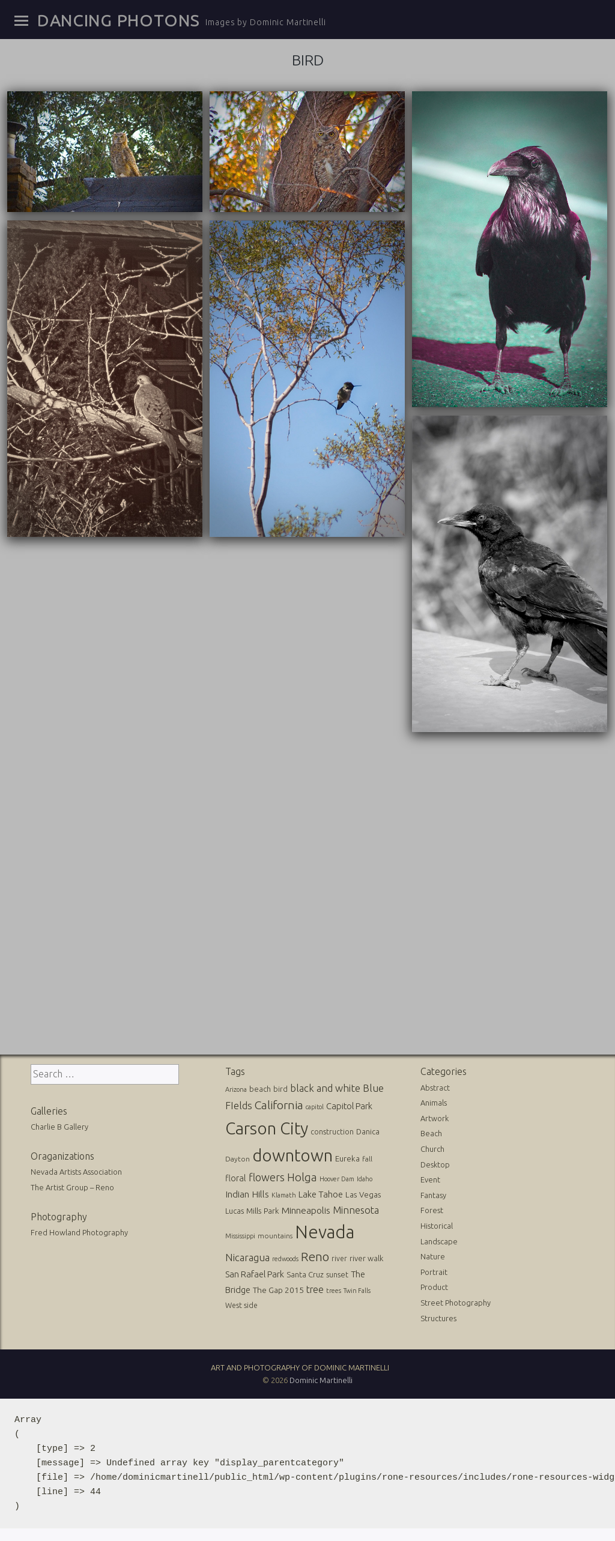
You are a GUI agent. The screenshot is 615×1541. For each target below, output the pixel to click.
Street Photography (455, 1301)
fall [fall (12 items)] (367, 1157)
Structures (438, 1316)
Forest (431, 1209)
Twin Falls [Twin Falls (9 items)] (357, 1288)
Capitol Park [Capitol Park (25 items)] (349, 1105)
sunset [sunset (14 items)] (337, 1273)
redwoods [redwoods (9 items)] (285, 1257)
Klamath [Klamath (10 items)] (283, 1193)
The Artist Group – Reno (72, 1186)
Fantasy (433, 1193)
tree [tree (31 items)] (315, 1287)
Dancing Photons (118, 20)
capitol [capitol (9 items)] (315, 1105)
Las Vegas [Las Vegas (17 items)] (363, 1193)
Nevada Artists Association (76, 1170)
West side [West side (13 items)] (241, 1304)
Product (434, 1286)
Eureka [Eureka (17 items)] (347, 1156)
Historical (436, 1224)
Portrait (433, 1270)
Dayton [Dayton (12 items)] (237, 1157)
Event (430, 1178)
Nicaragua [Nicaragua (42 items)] (247, 1255)
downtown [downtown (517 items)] (292, 1153)
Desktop (435, 1162)
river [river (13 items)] (339, 1257)
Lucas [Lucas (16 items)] (234, 1209)
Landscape (439, 1239)
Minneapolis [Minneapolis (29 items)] (306, 1208)
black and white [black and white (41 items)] (325, 1086)
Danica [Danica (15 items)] (368, 1129)
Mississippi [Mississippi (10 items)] (240, 1234)
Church (432, 1147)
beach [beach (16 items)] (260, 1087)
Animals (433, 1101)
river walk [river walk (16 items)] (366, 1256)
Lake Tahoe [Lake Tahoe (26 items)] (320, 1193)
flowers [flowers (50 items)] (267, 1176)
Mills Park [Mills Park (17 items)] (262, 1209)
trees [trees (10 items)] (333, 1288)
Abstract (435, 1086)
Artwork (434, 1116)
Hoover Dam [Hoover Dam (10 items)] (337, 1177)
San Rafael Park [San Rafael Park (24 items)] (254, 1273)
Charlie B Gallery (59, 1125)
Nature (432, 1255)
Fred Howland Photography (79, 1231)
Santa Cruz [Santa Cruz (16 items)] (305, 1273)
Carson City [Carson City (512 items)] (266, 1126)
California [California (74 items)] (279, 1103)
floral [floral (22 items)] (235, 1177)
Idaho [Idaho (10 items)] (364, 1177)
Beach (431, 1132)
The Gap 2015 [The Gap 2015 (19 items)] (278, 1288)
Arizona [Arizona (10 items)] (236, 1087)
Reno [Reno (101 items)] (315, 1255)
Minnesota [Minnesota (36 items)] (356, 1208)
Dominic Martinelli (321, 1378)
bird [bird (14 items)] (280, 1087)
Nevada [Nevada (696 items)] (324, 1230)
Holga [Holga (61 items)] (302, 1176)
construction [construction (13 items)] (332, 1130)
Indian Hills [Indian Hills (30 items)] (247, 1192)
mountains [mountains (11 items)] (275, 1234)
